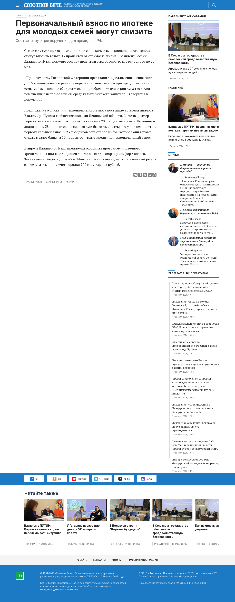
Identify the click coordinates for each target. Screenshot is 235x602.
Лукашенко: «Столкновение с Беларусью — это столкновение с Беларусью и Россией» (193, 408)
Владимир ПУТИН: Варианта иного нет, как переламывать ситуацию (193, 128)
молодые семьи (54, 182)
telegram (101, 479)
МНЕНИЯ (173, 155)
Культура (72, 544)
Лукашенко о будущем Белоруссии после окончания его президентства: (194, 426)
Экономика (117, 544)
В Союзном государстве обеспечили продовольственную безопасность (192, 59)
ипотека (70, 182)
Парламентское (162, 544)
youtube (79, 479)
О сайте (82, 560)
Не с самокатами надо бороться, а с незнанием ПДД (199, 211)
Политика (175, 87)
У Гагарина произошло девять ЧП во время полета (83, 529)
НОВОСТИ (21, 15)
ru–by (124, 479)
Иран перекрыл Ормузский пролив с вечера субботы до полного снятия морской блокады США (195, 287)
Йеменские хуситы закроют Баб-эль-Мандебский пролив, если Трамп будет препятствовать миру (195, 444)
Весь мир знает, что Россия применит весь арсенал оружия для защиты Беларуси (195, 364)
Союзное (200, 544)
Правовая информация (143, 560)
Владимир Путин (33, 182)
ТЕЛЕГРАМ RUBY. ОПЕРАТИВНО (188, 273)
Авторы (116, 560)
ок (57, 479)
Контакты (99, 560)
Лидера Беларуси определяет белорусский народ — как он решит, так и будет (195, 463)
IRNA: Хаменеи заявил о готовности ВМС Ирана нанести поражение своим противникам (195, 327)
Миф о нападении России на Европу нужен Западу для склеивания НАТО (198, 241)
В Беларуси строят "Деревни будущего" (125, 527)
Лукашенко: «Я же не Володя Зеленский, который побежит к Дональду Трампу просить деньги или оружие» (194, 307)
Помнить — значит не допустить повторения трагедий (195, 168)
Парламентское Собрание (187, 16)
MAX (146, 479)
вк (34, 479)
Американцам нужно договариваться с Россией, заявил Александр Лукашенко (194, 345)
